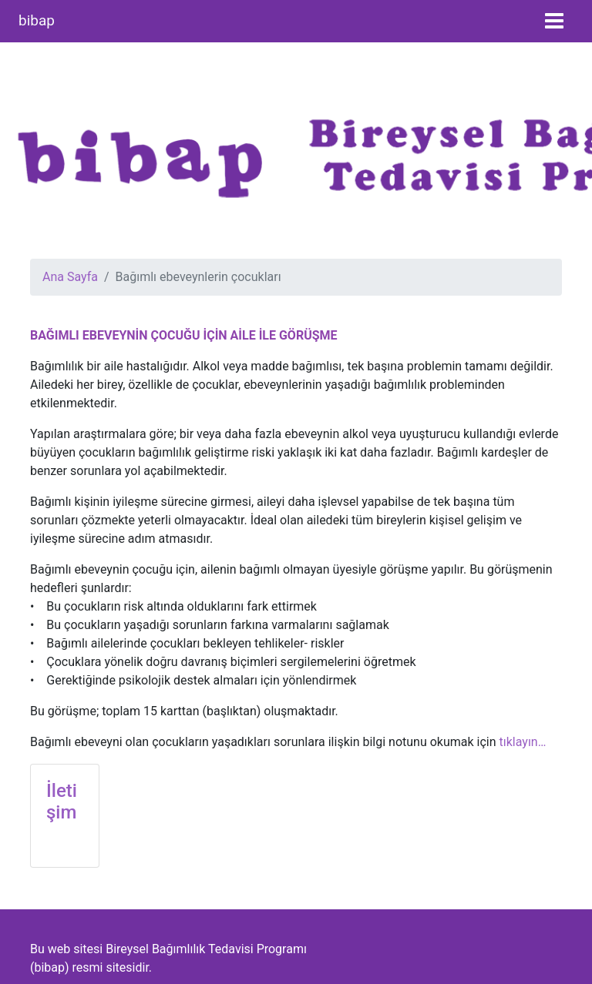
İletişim (61, 802)
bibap (36, 20)
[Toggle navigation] (554, 20)
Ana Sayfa (70, 276)
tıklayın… (523, 742)
